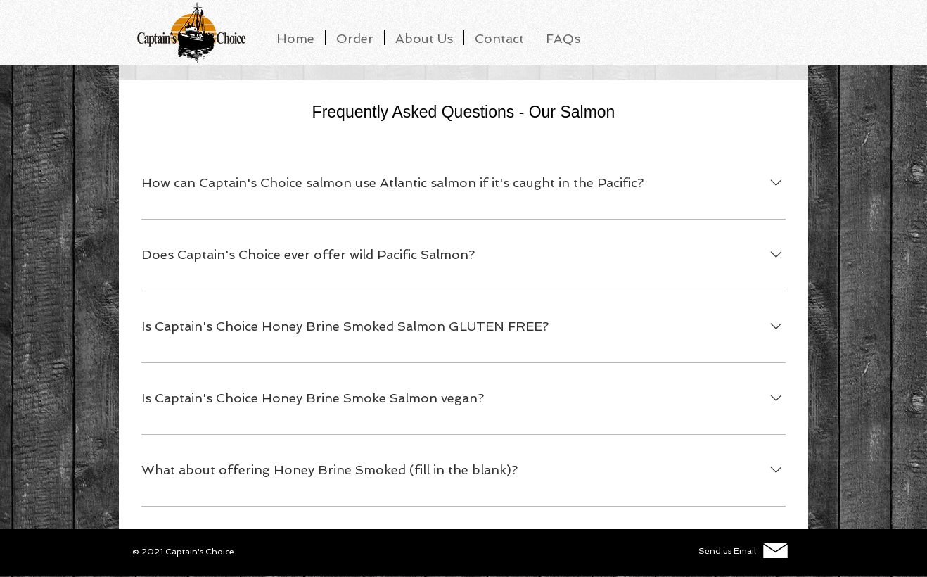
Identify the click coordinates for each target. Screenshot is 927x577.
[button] (563, 37)
